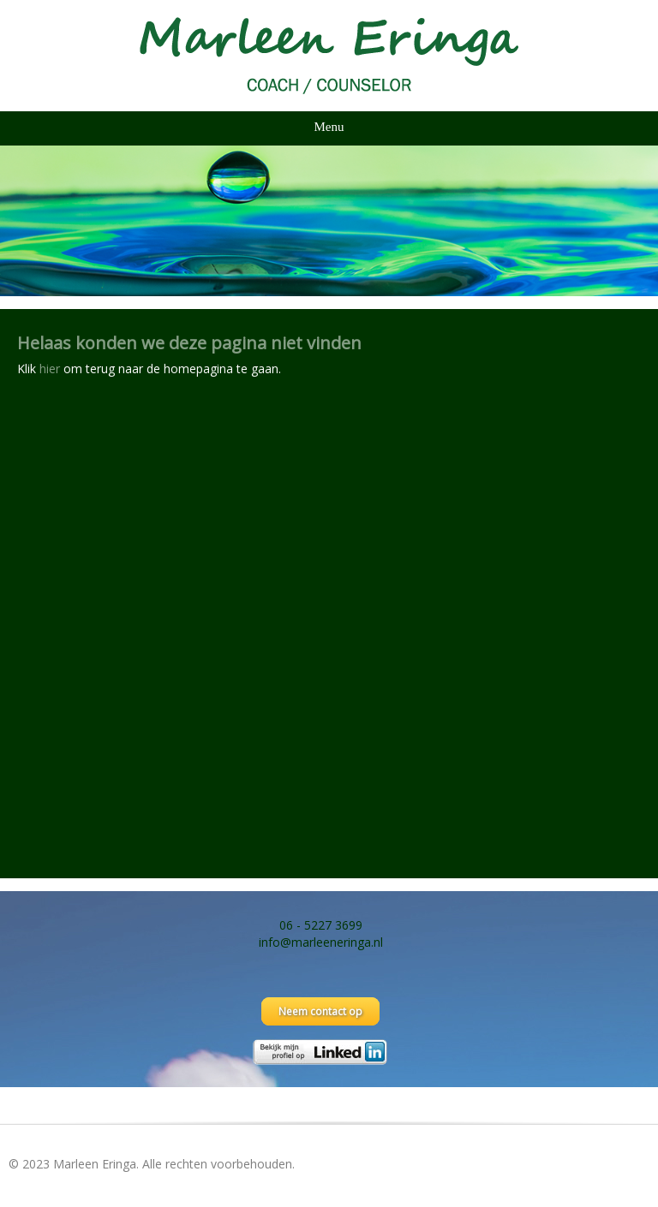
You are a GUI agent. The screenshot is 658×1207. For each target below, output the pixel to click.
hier (49, 368)
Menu (329, 127)
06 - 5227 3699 (320, 925)
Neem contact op (320, 1011)
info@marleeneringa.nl (321, 942)
